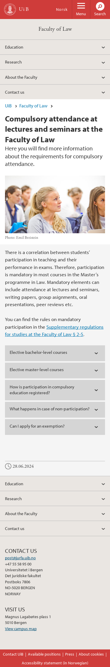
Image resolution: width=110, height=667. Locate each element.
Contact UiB (13, 654)
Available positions (44, 654)
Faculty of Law (55, 29)
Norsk (62, 9)
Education (14, 47)
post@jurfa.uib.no (20, 557)
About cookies (91, 654)
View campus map (21, 628)
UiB (8, 106)
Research (13, 62)
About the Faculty (21, 77)
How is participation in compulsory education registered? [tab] (42, 389)
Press (69, 654)
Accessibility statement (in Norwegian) (55, 663)
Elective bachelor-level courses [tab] (38, 352)
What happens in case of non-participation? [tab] (49, 408)
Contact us (14, 92)
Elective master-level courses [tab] (37, 369)
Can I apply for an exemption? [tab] (37, 426)
